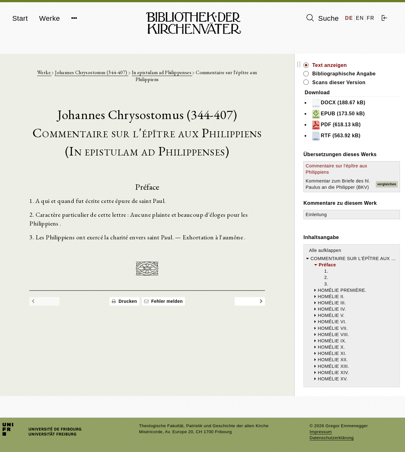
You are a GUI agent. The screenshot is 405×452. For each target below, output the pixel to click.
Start (20, 18)
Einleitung (325, 220)
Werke (49, 18)
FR (370, 18)
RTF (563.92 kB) (345, 136)
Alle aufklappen (334, 256)
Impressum (321, 431)
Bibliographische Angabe (353, 73)
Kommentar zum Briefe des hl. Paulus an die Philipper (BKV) (339, 187)
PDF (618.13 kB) (345, 125)
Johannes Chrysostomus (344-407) (96, 72)
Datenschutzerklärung (332, 437)
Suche (323, 18)
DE (349, 18)
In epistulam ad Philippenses (167, 72)
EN (360, 18)
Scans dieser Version (348, 82)
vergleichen (386, 187)
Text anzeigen (339, 65)
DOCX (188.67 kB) (348, 103)
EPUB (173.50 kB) (347, 114)
